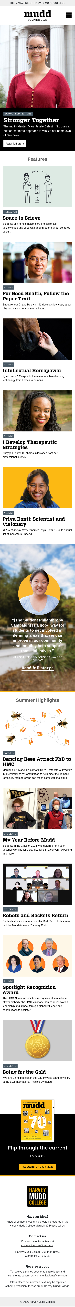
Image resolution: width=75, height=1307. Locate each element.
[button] (14, 143)
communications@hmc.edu (37, 1245)
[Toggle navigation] (68, 15)
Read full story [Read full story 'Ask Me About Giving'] (36, 667)
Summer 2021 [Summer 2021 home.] (37, 19)
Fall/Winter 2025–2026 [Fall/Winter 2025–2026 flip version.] (38, 1166)
